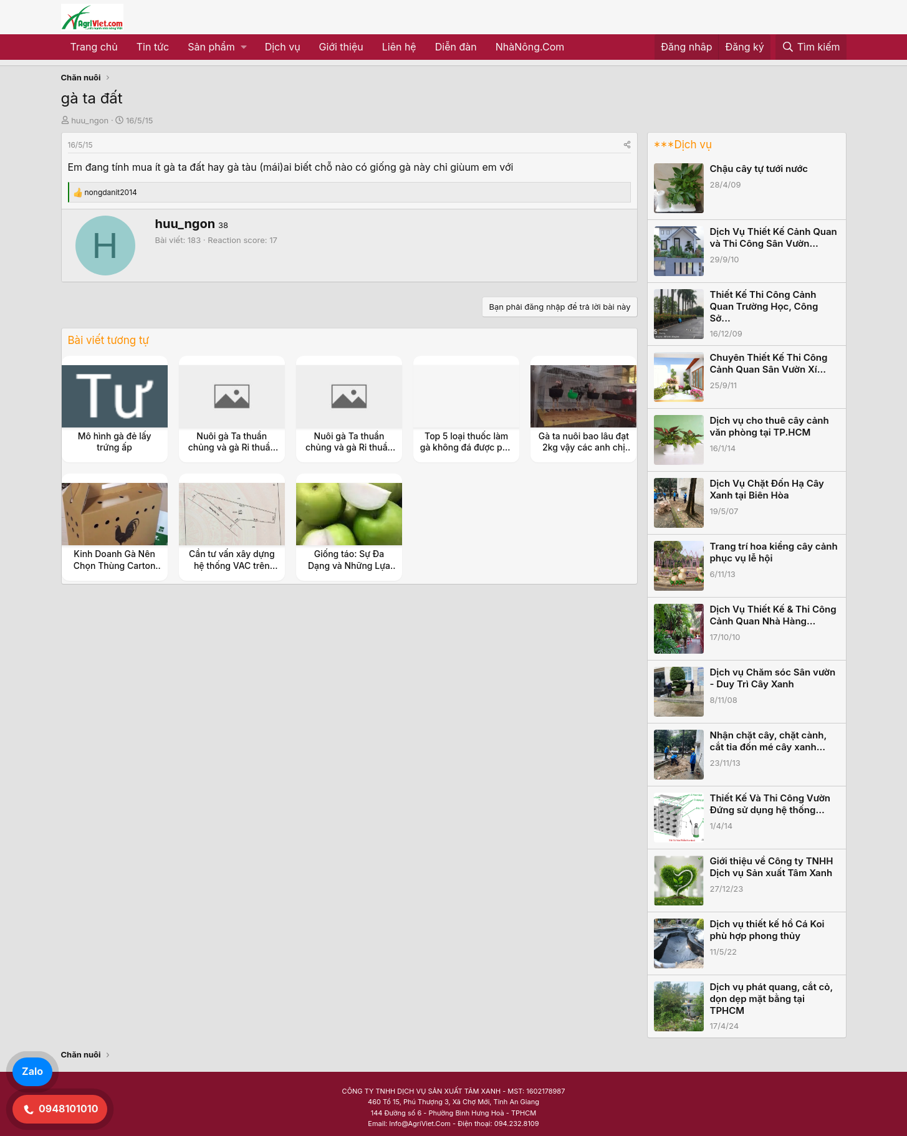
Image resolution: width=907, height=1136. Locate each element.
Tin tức (153, 47)
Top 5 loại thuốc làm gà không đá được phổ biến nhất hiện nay (466, 447)
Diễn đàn (456, 47)
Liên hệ (399, 47)
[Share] (627, 145)
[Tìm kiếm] (811, 47)
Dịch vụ (282, 47)
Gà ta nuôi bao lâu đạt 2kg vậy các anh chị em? (584, 447)
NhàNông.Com (530, 47)
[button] (216, 47)
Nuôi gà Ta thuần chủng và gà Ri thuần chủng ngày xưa (232, 447)
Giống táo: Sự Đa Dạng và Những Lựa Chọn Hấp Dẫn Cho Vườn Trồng (349, 570)
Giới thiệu (341, 47)
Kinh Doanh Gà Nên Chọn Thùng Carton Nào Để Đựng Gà (115, 564)
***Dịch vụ (683, 144)
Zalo (32, 1071)
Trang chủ (94, 47)
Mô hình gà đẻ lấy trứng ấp (114, 441)
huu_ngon (89, 120)
